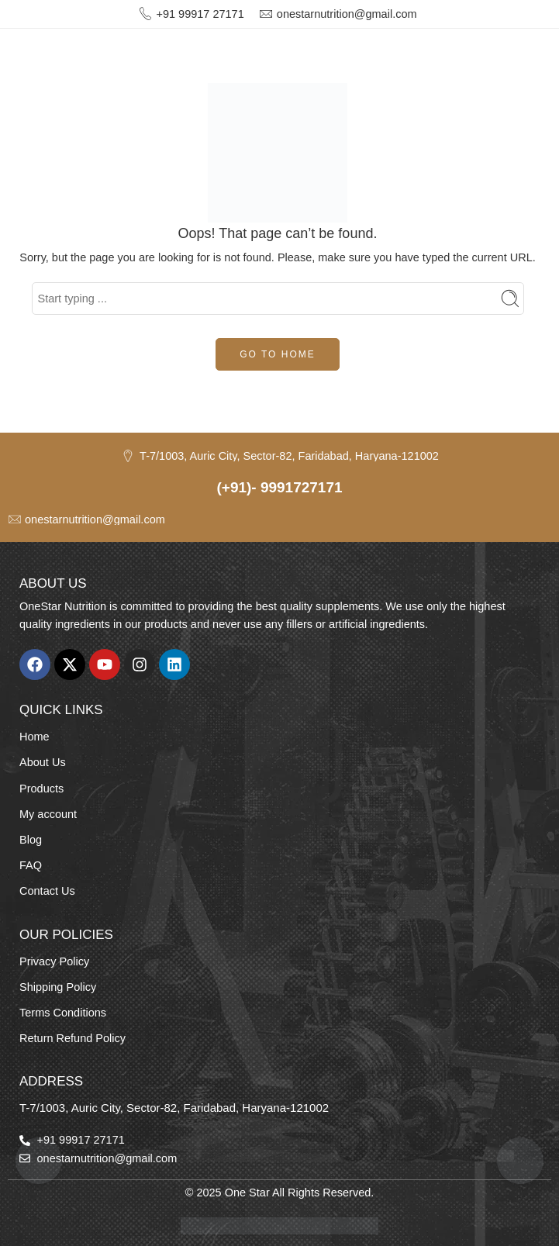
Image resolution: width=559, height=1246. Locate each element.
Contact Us (47, 891)
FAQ (30, 865)
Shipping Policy (57, 987)
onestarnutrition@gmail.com (347, 14)
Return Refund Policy (72, 1038)
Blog (30, 840)
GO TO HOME (278, 354)
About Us (42, 762)
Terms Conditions (62, 1012)
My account (48, 814)
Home (34, 736)
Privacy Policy (54, 961)
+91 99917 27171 (199, 14)
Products (41, 788)
